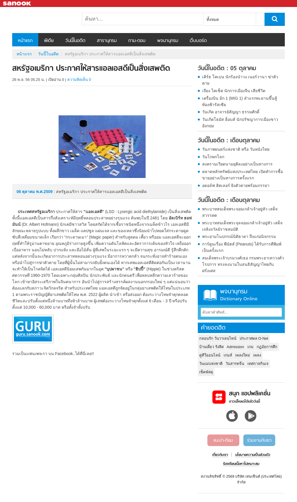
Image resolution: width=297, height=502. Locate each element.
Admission (235, 347)
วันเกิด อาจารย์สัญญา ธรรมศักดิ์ (230, 112)
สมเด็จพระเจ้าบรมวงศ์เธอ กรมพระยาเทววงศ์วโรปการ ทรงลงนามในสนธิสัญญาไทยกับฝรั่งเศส (243, 264)
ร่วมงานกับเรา (259, 440)
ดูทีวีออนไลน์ (209, 355)
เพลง (257, 355)
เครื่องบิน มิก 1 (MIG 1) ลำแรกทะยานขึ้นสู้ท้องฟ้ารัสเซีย (239, 101)
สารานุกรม (107, 41)
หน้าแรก (25, 41)
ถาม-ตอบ (137, 41)
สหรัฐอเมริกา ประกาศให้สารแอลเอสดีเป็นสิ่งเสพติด (42, 20)
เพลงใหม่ (242, 355)
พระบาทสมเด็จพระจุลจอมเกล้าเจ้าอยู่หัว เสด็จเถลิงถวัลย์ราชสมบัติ (242, 226)
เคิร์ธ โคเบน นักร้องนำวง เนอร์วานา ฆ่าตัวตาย (240, 80)
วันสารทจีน (235, 363)
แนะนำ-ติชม (223, 440)
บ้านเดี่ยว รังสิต (211, 347)
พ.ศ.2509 (44, 191)
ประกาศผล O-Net (254, 338)
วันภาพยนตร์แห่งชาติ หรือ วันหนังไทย (235, 149)
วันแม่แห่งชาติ (210, 363)
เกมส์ (228, 355)
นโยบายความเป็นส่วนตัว (252, 455)
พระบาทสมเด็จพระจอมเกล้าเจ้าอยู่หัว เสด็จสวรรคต (240, 212)
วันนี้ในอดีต (75, 41)
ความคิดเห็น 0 (79, 79)
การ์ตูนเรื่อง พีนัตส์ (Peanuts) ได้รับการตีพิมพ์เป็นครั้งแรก (241, 247)
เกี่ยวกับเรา (220, 455)
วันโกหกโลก (213, 156)
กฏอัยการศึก (267, 347)
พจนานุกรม (167, 41)
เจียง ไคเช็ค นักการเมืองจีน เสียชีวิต (233, 90)
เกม (250, 347)
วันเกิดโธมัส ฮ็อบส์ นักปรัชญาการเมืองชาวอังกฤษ (240, 122)
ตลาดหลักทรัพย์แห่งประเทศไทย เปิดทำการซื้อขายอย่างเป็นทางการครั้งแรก (242, 174)
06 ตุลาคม (26, 191)
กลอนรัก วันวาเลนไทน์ (217, 338)
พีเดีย (49, 41)
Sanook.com (17, 3)
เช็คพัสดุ (206, 372)
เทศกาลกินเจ (258, 363)
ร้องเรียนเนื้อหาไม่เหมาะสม (241, 464)
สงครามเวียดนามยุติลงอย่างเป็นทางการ (237, 164)
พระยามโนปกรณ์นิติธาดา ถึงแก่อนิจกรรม (239, 236)
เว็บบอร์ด (198, 41)
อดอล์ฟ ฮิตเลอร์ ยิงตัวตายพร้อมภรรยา (235, 185)
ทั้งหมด (213, 19)
